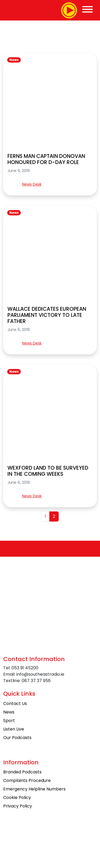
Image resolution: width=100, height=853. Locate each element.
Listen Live (13, 729)
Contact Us (15, 703)
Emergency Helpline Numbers (34, 789)
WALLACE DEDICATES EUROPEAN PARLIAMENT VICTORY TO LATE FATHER (46, 315)
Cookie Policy (17, 797)
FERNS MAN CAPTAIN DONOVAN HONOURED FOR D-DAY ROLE (46, 159)
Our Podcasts (17, 738)
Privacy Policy (17, 806)
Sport (9, 720)
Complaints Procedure (27, 780)
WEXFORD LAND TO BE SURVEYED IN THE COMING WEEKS (47, 471)
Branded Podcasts (22, 772)
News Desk (32, 184)
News (14, 60)
